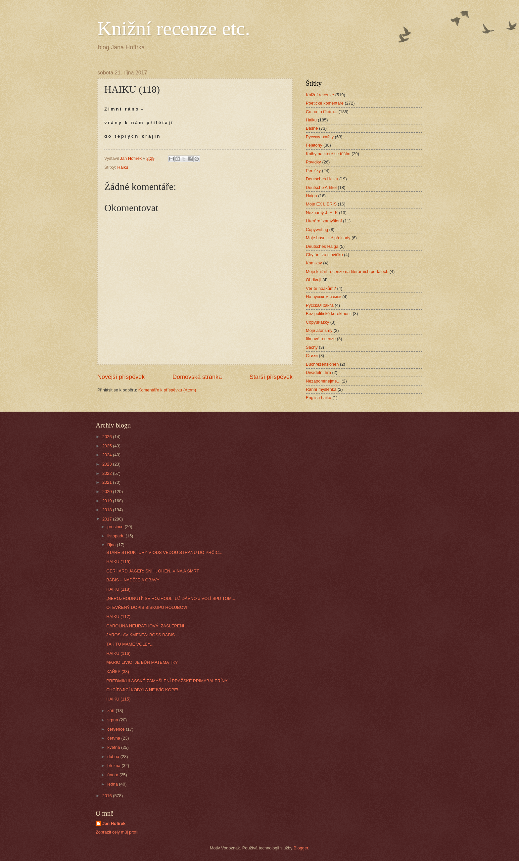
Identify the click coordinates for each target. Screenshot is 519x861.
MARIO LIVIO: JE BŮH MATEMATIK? (142, 662)
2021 (107, 482)
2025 (107, 445)
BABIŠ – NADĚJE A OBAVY (133, 579)
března (114, 765)
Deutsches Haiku (322, 178)
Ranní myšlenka (321, 389)
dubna (113, 756)
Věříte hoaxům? (321, 288)
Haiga (311, 195)
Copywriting (317, 229)
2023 (107, 464)
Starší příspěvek (271, 377)
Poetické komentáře (325, 103)
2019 (107, 500)
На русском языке (323, 296)
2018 (107, 509)
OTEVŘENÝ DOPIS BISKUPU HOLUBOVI (146, 607)
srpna (113, 719)
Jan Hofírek (113, 823)
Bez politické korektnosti (329, 313)
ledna (113, 784)
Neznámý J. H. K (322, 212)
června (114, 738)
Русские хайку (320, 136)
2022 (107, 473)
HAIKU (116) (118, 653)
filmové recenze (321, 338)
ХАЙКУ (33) (117, 671)
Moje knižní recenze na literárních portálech (347, 271)
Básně (312, 128)
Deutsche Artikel (321, 187)
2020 (107, 491)
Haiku (122, 167)
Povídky (313, 161)
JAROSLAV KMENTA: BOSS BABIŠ (140, 634)
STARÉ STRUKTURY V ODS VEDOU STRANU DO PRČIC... (164, 552)
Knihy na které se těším (328, 153)
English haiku (318, 397)
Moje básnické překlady (328, 237)
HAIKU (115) (118, 699)
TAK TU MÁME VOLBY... (129, 644)
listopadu (116, 535)
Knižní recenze (320, 94)
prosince (115, 526)
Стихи (312, 355)
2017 (107, 519)
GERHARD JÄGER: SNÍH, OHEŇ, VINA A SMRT (152, 570)
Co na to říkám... (321, 111)
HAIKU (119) (118, 561)
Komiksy (314, 262)
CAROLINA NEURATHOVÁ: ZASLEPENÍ (145, 625)
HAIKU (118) (118, 589)
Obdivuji (313, 279)
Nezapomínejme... (323, 381)
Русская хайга (320, 305)
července (116, 729)
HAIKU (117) (118, 616)
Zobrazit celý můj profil (117, 832)
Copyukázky (317, 322)
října (112, 544)
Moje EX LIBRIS (321, 204)
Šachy (312, 347)
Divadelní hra (318, 372)
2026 (107, 436)
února (113, 774)
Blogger (301, 847)
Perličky (313, 170)
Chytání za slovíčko (324, 254)
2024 (107, 454)
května (114, 747)
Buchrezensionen (322, 364)
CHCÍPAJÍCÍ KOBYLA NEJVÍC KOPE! (142, 689)
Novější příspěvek (121, 377)
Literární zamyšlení (324, 220)
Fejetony (314, 145)
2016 (107, 795)
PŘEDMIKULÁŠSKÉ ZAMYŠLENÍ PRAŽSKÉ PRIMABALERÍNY (166, 680)
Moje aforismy (319, 330)
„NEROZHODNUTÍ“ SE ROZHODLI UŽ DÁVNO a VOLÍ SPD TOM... (170, 598)
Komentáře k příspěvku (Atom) (167, 389)
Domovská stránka (197, 377)
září (111, 710)
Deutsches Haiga (322, 246)
